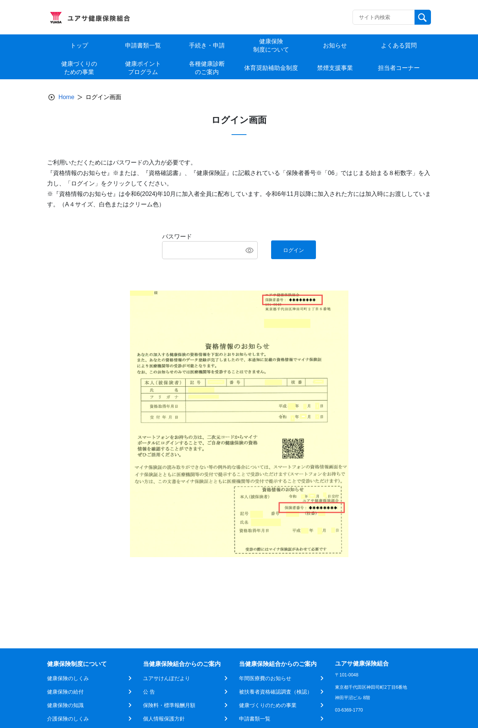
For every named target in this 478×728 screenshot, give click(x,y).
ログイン (293, 250)
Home (66, 97)
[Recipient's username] (384, 17)
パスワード (177, 236)
